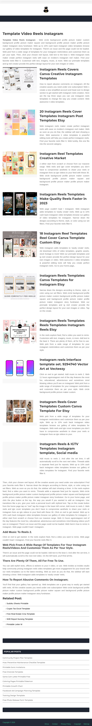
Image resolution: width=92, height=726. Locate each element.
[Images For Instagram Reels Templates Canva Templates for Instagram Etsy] (20, 286)
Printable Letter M (14, 624)
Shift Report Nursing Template (20, 619)
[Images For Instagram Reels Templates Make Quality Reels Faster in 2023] (20, 205)
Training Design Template (14, 695)
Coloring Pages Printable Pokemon (18, 681)
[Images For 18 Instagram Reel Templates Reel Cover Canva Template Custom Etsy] (20, 244)
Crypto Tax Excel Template (18, 608)
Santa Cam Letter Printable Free (16, 677)
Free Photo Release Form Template (18, 700)
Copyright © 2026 (9, 722)
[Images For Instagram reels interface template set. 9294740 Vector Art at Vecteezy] (20, 370)
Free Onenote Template (13, 672)
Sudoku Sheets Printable (17, 603)
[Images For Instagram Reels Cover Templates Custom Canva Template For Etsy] (20, 413)
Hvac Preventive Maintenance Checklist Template (24, 662)
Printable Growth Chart (13, 686)
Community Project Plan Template (17, 658)
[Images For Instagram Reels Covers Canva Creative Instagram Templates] (20, 80)
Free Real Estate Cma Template (21, 614)
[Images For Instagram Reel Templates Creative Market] (20, 164)
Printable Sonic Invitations (14, 667)
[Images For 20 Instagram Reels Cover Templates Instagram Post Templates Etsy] (20, 122)
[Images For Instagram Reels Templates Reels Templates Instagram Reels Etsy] (20, 331)
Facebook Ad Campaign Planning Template (21, 691)
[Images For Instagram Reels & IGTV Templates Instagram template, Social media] (20, 455)
